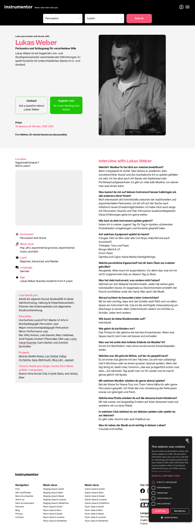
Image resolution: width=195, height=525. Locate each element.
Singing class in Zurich (53, 489)
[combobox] (62, 18)
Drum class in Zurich (94, 507)
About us (19, 500)
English (144, 520)
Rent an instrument (24, 503)
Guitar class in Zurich (95, 489)
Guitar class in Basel (94, 496)
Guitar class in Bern (94, 493)
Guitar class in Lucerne (96, 500)
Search (139, 18)
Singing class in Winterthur (56, 503)
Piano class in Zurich (52, 507)
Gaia (34, 360)
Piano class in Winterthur (55, 521)
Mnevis (23, 356)
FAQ (17, 489)
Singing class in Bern (53, 493)
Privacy (19, 514)
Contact (19, 517)
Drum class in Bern (94, 510)
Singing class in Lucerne (54, 500)
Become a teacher (24, 496)
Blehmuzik (44, 360)
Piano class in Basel (52, 514)
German (144, 517)
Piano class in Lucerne (53, 517)
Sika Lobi (57, 360)
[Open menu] (187, 7)
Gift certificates (23, 493)
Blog (17, 510)
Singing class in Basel (53, 496)
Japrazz (69, 360)
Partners (19, 507)
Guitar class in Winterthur (97, 503)
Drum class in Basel (94, 514)
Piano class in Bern (52, 510)
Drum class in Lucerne (95, 517)
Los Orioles (51, 356)
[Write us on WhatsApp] (187, 517)
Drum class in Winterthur (96, 521)
